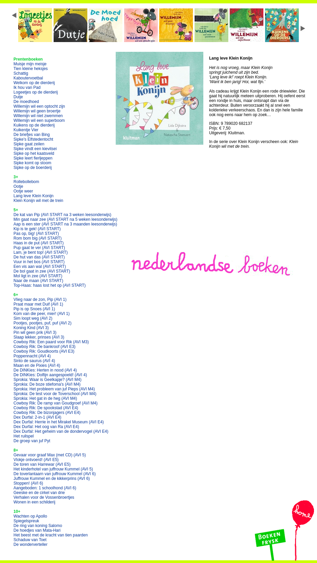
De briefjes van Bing (31, 134)
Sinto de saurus (34, 360)
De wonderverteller (30, 544)
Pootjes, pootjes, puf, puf (42, 323)
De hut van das (39, 257)
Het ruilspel (23, 436)
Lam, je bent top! (40, 252)
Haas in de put (38, 243)
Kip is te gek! (37, 228)
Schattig (20, 73)
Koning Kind (31, 327)
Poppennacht (32, 356)
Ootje (18, 186)
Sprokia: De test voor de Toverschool (54, 393)
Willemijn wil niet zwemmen (38, 115)
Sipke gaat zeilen (28, 144)
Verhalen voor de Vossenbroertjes (43, 497)
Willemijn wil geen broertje (36, 111)
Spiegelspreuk (26, 521)
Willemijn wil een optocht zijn (39, 106)
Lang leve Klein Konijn (33, 195)
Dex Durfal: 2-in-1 (37, 417)
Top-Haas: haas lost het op (49, 285)
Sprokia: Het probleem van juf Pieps (54, 389)
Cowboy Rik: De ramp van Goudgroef (55, 403)
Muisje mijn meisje (30, 64)
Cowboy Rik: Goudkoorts (44, 351)
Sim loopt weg (32, 318)
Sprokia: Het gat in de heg (45, 398)
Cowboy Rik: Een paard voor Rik (51, 342)
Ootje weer (23, 191)
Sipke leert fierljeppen (32, 158)
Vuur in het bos (39, 261)
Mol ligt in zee (37, 276)
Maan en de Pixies (36, 365)
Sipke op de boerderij (32, 167)
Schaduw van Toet (30, 539)
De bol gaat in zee (41, 271)
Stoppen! (28, 483)
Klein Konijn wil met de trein (38, 200)
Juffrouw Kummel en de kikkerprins (51, 478)
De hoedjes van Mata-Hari (36, 530)
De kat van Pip (62, 214)
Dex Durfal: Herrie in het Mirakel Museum (58, 422)
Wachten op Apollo (30, 516)
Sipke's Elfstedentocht (33, 139)
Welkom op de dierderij (34, 82)
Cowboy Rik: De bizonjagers (47, 412)
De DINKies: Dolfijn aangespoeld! (50, 375)
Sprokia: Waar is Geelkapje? (47, 379)
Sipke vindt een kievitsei (35, 148)
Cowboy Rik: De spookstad (45, 408)
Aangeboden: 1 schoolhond (44, 488)
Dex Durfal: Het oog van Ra (46, 426)
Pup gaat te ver (39, 247)
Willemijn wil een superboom (39, 120)
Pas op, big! (36, 233)
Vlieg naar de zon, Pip (39, 299)
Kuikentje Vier (25, 130)
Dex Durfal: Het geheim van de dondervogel (60, 431)
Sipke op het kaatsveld (33, 153)
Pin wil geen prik (34, 332)
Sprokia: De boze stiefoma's (47, 384)
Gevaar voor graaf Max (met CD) (49, 455)
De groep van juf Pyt (31, 440)
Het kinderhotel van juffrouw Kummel (53, 469)
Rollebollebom (26, 181)
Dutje (18, 97)
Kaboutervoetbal (28, 78)
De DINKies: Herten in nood (45, 370)
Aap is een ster (65, 224)
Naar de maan (38, 280)
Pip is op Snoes (34, 309)
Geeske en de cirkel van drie (39, 492)
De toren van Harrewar (41, 464)
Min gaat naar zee (65, 219)
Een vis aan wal (39, 266)
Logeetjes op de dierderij (35, 92)
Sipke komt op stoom (32, 163)
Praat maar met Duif (38, 304)
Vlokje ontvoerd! (36, 459)
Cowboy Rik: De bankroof (44, 346)
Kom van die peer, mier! (41, 313)
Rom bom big (37, 238)
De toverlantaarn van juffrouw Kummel (54, 473)
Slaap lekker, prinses (38, 337)
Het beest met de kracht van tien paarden (50, 535)
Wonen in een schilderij (34, 502)
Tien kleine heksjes (30, 68)
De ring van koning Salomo (37, 525)
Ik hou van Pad (26, 87)
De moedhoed (26, 101)
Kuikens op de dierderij (34, 125)
